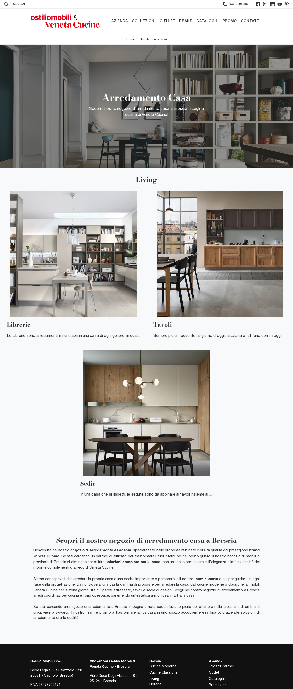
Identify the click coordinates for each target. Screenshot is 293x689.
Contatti (251, 21)
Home (130, 39)
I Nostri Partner (221, 666)
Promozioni (218, 685)
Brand (185, 21)
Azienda (119, 21)
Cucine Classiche (163, 672)
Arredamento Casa (153, 39)
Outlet (168, 21)
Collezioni (144, 21)
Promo (230, 21)
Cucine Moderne (162, 666)
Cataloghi (207, 21)
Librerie (155, 684)
